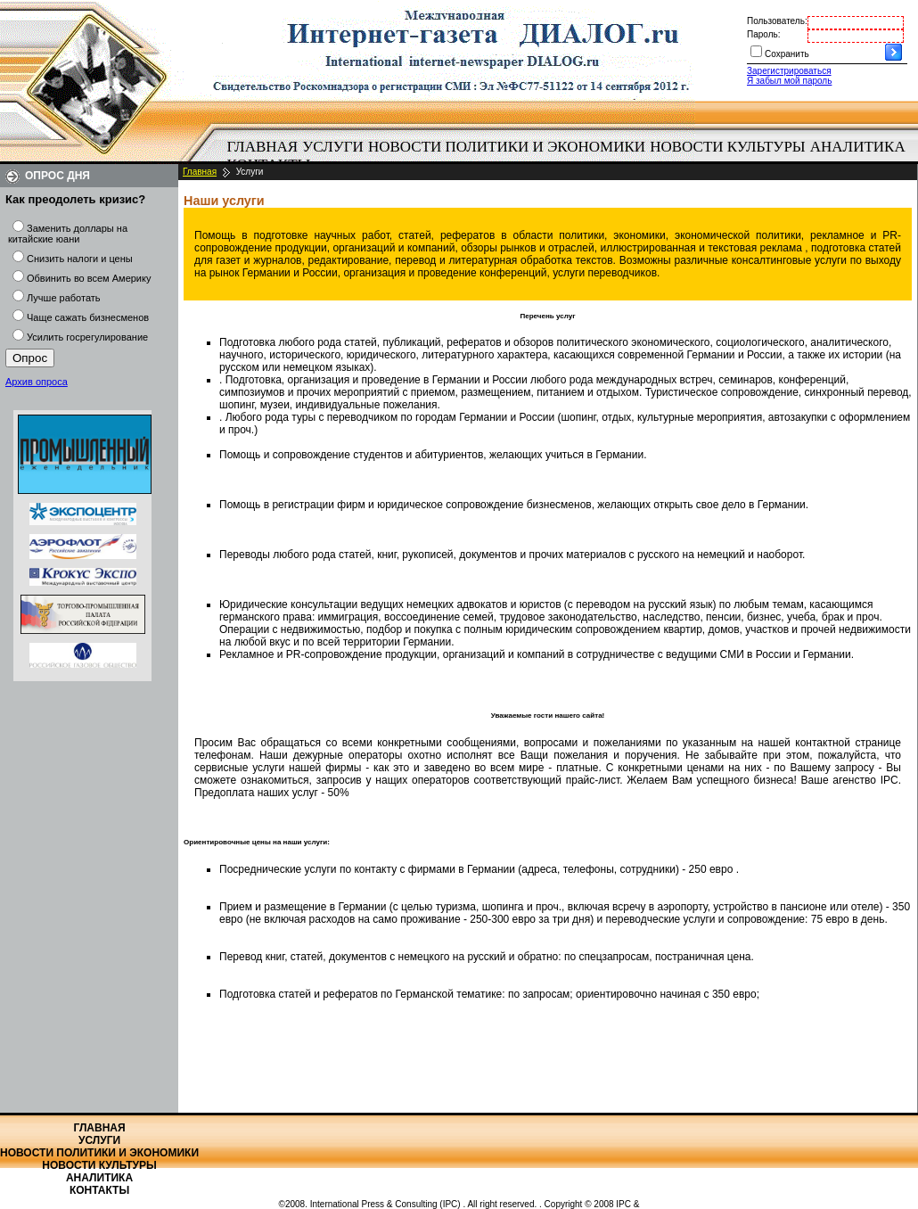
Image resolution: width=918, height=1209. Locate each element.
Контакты (99, 1190)
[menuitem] (262, 147)
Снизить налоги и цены (80, 258)
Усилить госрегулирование (87, 337)
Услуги (333, 146)
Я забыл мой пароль (789, 81)
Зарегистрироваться (789, 71)
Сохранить (787, 54)
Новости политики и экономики (506, 146)
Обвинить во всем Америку (89, 278)
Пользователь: (777, 21)
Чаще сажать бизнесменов (88, 317)
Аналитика (858, 146)
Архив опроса (36, 381)
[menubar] (570, 156)
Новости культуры (727, 146)
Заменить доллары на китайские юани (67, 233)
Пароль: (763, 34)
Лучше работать (64, 297)
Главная (263, 146)
